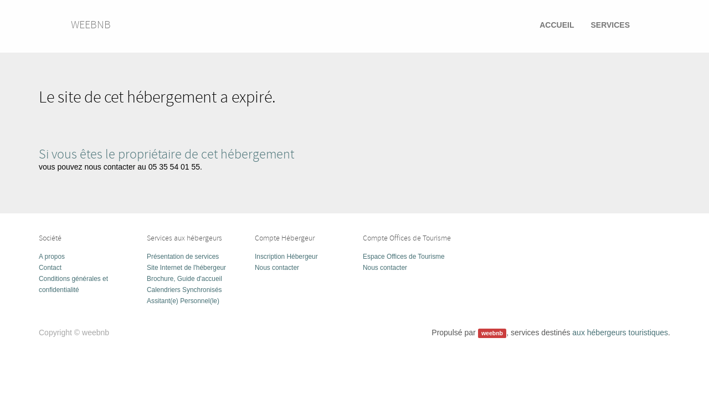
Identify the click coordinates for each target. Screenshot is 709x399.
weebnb (91, 25)
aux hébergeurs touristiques (620, 332)
